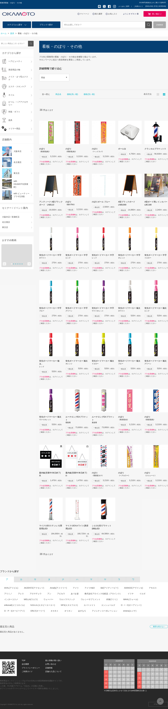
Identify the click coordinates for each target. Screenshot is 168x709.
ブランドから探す (9, 571)
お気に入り (112, 14)
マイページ (84, 14)
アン (49, 593)
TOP (23, 660)
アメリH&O (90, 588)
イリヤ (131, 593)
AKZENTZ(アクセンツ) (34, 588)
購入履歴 (98, 14)
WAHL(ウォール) (130, 599)
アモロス (153, 588)
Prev (4, 264)
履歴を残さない (159, 627)
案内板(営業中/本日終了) (51, 474)
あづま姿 (75, 593)
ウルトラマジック (67, 599)
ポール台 (122, 149)
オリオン (68, 611)
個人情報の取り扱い (53, 660)
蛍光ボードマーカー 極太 (130, 309)
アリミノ (8, 593)
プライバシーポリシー (31, 668)
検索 (148, 24)
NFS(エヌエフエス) (69, 605)
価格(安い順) (89, 94)
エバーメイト (89, 605)
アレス (21, 593)
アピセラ (61, 593)
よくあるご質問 (123, 6)
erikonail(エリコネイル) (14, 605)
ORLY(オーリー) (37, 611)
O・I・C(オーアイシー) (131, 605)
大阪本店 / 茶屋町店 (10, 217)
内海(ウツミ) (111, 599)
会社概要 (25, 664)
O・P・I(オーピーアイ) (14, 611)
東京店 (5, 227)
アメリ (76, 588)
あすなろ (82, 611)
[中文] (156, 6)
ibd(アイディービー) (109, 588)
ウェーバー (48, 599)
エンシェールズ (108, 605)
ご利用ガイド (138, 6)
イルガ (142, 593)
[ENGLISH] (149, 6)
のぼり (51, 150)
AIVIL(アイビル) (11, 588)
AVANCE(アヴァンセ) (133, 588)
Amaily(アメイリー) (58, 588)
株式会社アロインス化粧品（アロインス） (103, 593)
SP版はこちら (158, 704)
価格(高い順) (72, 94)
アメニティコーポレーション (104, 611)
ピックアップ (164, 94)
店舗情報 (49, 668)
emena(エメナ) (129, 611)
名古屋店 (6, 222)
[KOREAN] (162, 6)
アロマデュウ (35, 593)
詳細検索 (159, 25)
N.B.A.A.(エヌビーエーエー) (42, 605)
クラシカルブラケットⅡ (155, 149)
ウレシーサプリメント (90, 599)
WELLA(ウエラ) (31, 599)
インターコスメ (11, 599)
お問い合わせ (50, 664)
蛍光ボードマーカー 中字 (51, 256)
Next (29, 264)
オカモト (55, 611)
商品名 (58, 94)
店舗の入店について (53, 671)
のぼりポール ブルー (101, 202)
